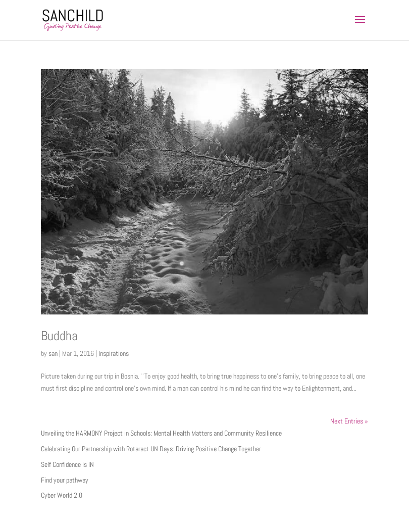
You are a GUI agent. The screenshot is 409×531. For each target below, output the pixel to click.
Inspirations (113, 353)
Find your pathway (64, 480)
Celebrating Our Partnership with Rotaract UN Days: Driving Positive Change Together (151, 448)
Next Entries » (349, 421)
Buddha (59, 336)
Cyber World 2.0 (61, 495)
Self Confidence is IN (67, 464)
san (53, 353)
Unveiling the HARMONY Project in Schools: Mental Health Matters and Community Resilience (161, 433)
